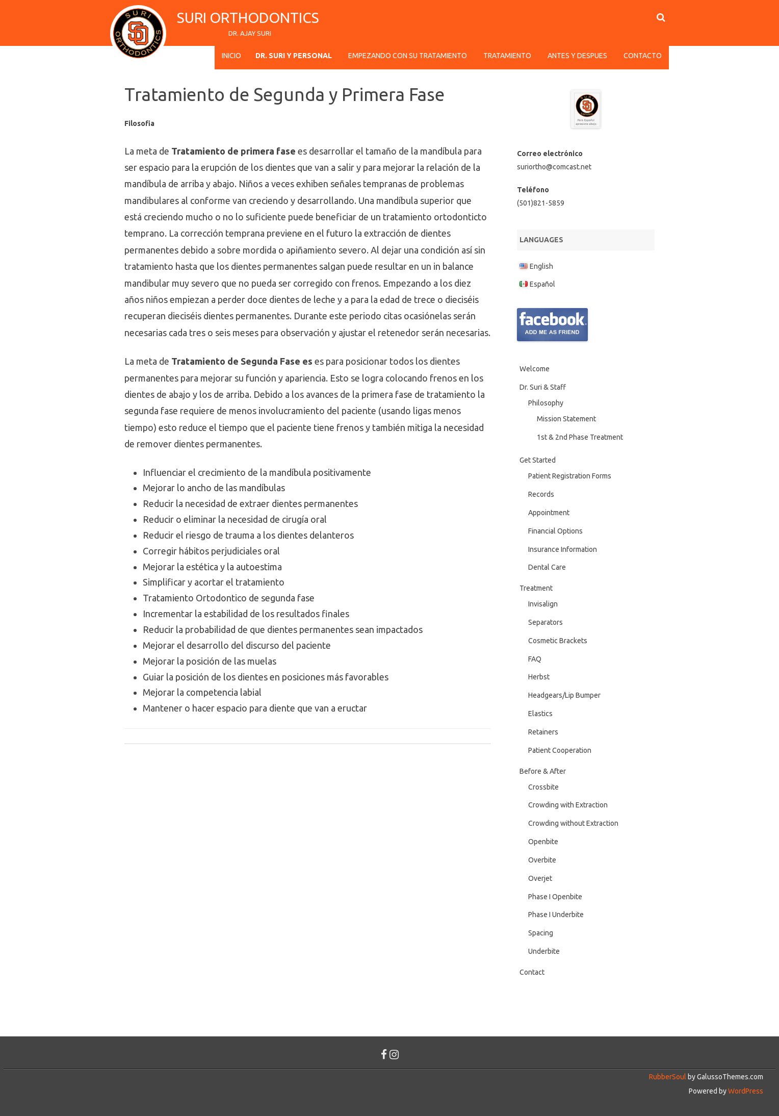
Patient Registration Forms (569, 476)
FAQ (534, 659)
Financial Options (555, 531)
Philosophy (545, 403)
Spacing (540, 933)
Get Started (538, 460)
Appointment (548, 513)
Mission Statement (566, 419)
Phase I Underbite (556, 914)
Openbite (543, 842)
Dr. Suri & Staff (543, 387)
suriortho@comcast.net (554, 167)
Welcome (535, 369)
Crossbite (543, 787)
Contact (532, 972)
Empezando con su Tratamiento (407, 56)
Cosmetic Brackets (557, 641)
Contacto (643, 56)
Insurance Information (562, 549)
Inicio (231, 56)
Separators (545, 622)
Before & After (543, 771)
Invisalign (543, 604)
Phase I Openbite (555, 897)
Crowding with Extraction (568, 805)
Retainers (543, 732)
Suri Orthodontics (249, 18)
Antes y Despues (577, 56)
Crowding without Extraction (573, 823)
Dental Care (547, 567)
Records (541, 494)
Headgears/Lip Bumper (564, 695)
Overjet (540, 878)
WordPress (744, 1091)
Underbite (544, 951)
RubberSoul (667, 1077)
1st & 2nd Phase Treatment (580, 437)
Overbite (542, 860)
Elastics (540, 713)
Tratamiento (507, 56)
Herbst (539, 677)
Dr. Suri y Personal (293, 56)
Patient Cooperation (559, 750)
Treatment (536, 588)
